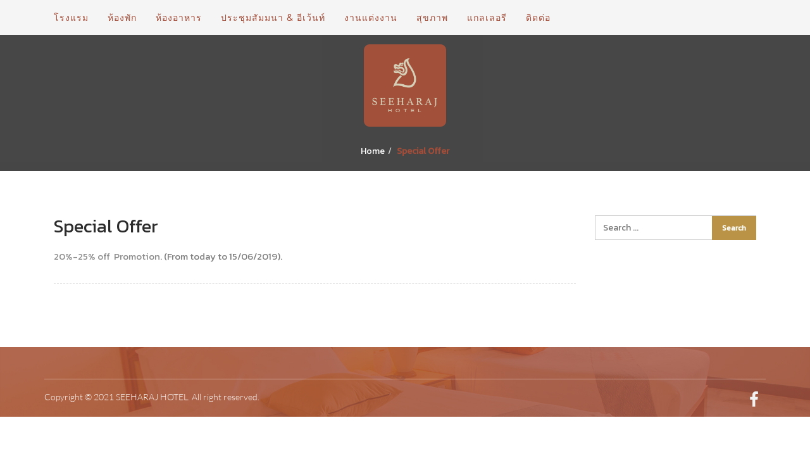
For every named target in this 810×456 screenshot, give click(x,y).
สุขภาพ (432, 17)
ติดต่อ (538, 17)
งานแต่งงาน (370, 17)
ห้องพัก (122, 17)
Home (373, 151)
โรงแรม (71, 17)
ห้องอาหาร (179, 17)
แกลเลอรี (487, 17)
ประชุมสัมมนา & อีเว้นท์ (273, 17)
